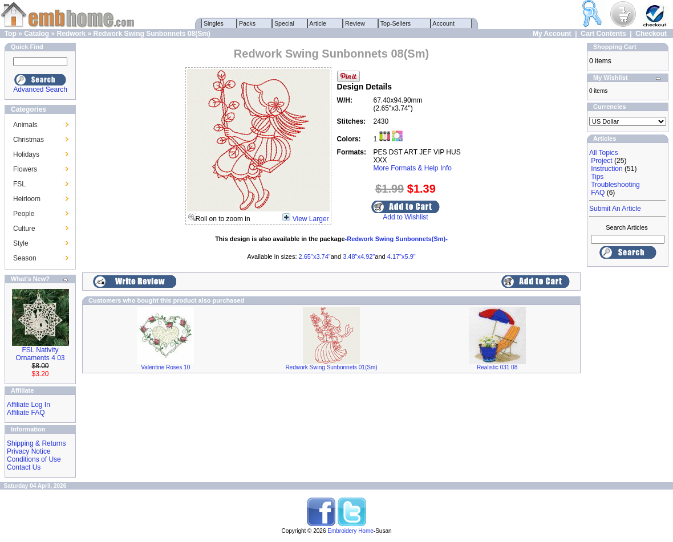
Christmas (28, 140)
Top (11, 34)
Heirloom (26, 199)
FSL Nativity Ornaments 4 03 (39, 354)
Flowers (25, 169)
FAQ (598, 193)
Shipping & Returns (36, 443)
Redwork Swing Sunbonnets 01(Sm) (331, 367)
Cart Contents (603, 34)
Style (21, 243)
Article (318, 23)
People (23, 214)
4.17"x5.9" (401, 256)
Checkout (651, 34)
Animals (25, 125)
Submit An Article (615, 209)
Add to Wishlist (405, 217)
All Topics (603, 153)
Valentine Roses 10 (165, 367)
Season (25, 258)
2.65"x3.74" (315, 256)
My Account (552, 34)
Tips (597, 177)
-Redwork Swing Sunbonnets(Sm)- (396, 238)
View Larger (311, 219)
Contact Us (23, 467)
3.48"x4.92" (359, 256)
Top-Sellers (395, 23)
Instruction (606, 169)
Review (355, 23)
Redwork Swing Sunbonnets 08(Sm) (152, 34)
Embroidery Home (350, 531)
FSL (19, 184)
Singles (213, 23)
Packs (247, 23)
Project (601, 161)
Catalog (36, 34)
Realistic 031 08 (497, 367)
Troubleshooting (615, 185)
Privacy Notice (29, 451)
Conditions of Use (34, 459)
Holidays (26, 154)
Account (443, 23)
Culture (24, 229)
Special (284, 23)
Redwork (71, 34)
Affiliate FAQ (25, 413)
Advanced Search (40, 89)
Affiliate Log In (28, 405)
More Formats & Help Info (413, 168)
